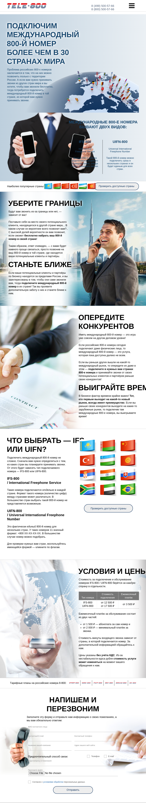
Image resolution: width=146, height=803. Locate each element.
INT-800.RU (26, 6)
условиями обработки (53, 782)
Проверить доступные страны (116, 186)
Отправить (73, 789)
